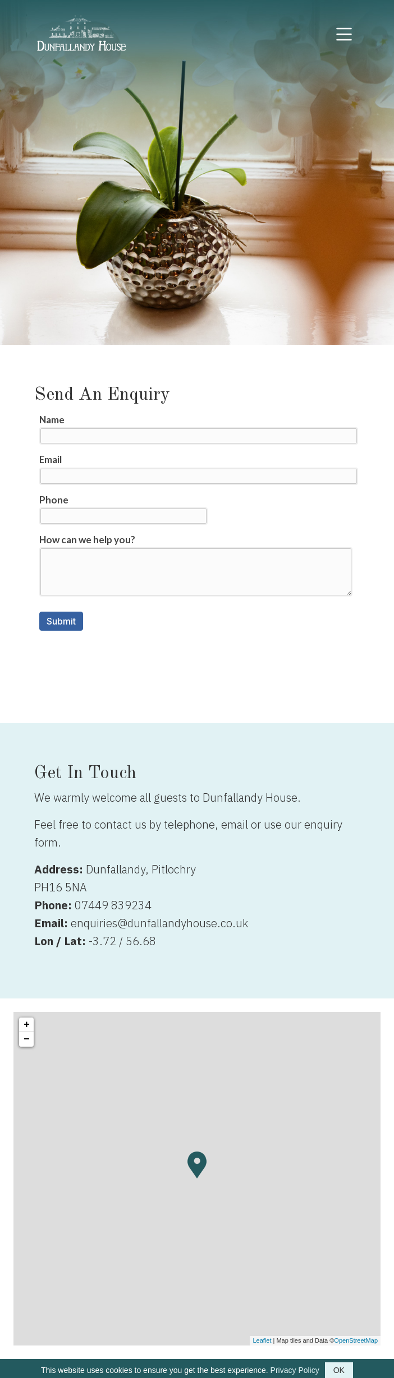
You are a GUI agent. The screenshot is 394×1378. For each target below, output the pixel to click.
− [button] (27, 1039)
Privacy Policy (295, 1370)
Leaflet (262, 1340)
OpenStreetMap (356, 1340)
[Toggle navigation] (344, 34)
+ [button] (27, 1025)
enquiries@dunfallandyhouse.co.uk (159, 923)
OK (339, 1370)
